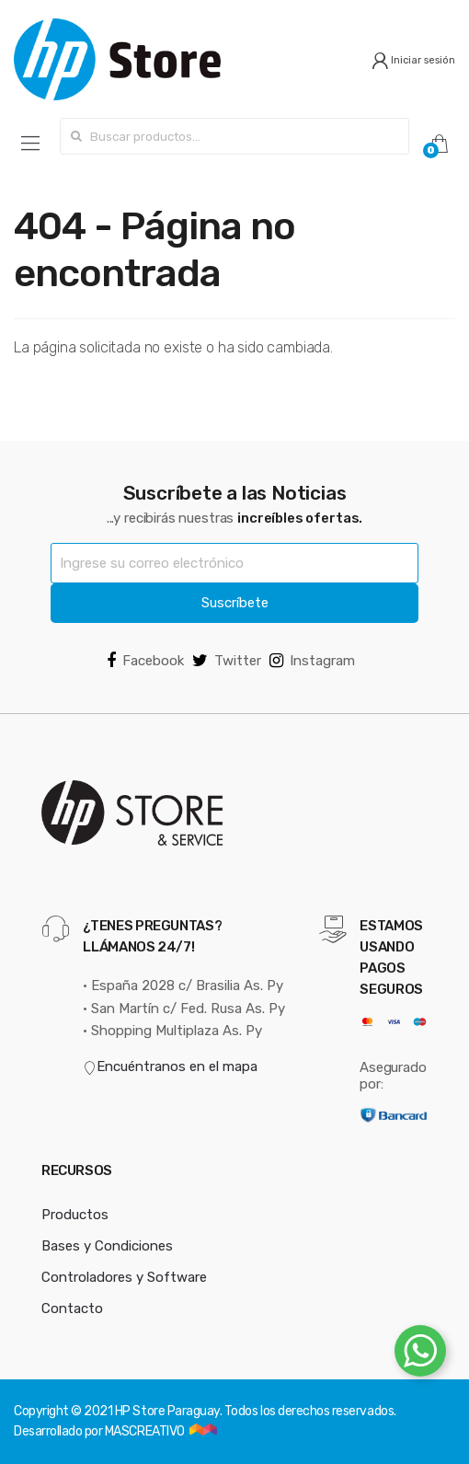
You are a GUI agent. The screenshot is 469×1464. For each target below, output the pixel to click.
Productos (75, 1214)
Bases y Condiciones (107, 1246)
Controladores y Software (124, 1277)
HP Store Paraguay (167, 1411)
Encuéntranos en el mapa (170, 1066)
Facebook (145, 660)
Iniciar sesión (413, 60)
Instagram (312, 660)
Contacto (72, 1308)
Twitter (226, 660)
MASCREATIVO (146, 1431)
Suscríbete (235, 602)
